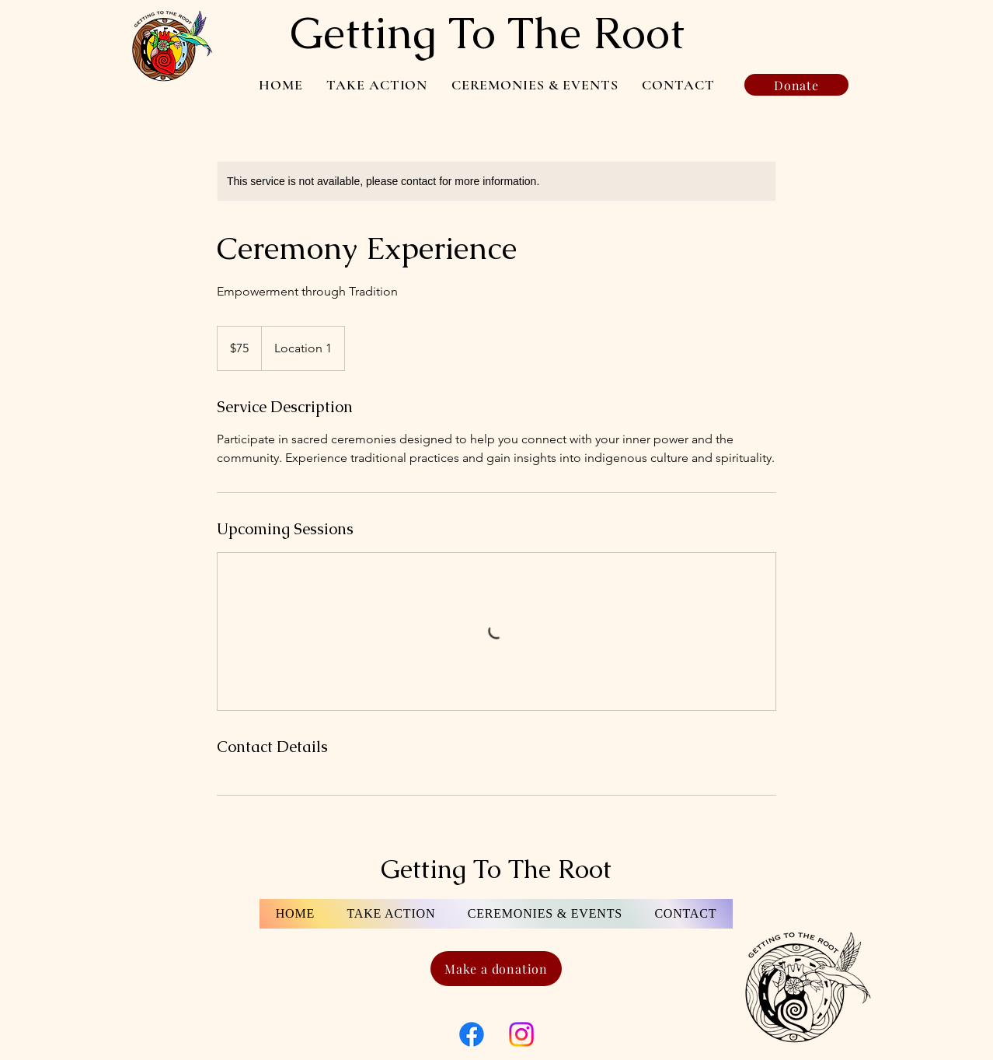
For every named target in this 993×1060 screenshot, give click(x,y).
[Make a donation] (496, 968)
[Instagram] (521, 1034)
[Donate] (796, 85)
